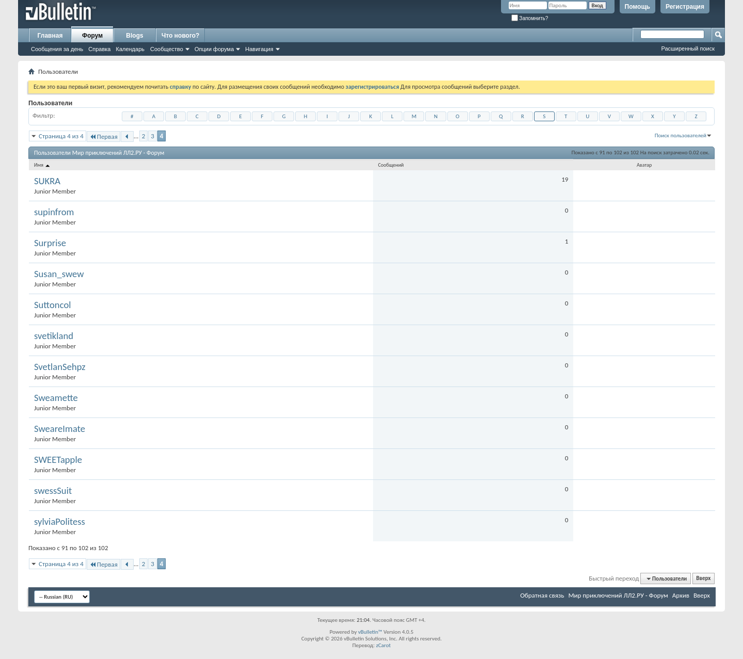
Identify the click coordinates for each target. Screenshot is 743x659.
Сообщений (391, 165)
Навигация (259, 49)
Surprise (50, 243)
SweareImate (59, 429)
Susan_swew (59, 274)
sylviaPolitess (59, 521)
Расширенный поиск (688, 48)
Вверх (703, 578)
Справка (99, 49)
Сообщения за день (57, 49)
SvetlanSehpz (60, 367)
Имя (42, 165)
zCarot (383, 645)
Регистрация (685, 6)
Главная (50, 35)
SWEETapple (58, 459)
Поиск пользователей (680, 135)
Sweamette (56, 398)
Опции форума (214, 49)
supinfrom (54, 212)
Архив (680, 595)
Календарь (130, 49)
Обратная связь (542, 595)
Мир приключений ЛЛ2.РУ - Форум (618, 595)
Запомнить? (529, 18)
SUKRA (47, 181)
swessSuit (53, 490)
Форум (92, 35)
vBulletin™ (370, 632)
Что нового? (180, 35)
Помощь (637, 6)
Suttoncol (52, 305)
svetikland (53, 336)
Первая (103, 136)
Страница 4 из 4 (61, 136)
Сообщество (166, 49)
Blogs (134, 35)
